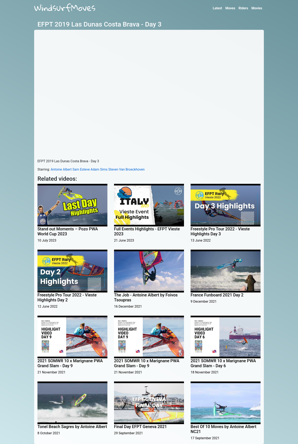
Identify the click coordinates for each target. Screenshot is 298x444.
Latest (217, 8)
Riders (243, 8)
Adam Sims (99, 169)
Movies (256, 8)
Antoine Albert (61, 169)
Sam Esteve (81, 169)
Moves (230, 8)
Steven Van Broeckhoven (126, 169)
